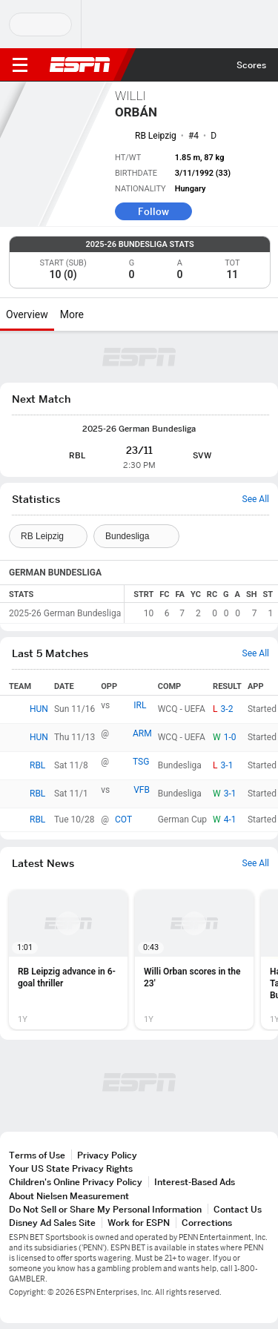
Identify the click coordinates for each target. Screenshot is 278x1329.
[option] (68, 959)
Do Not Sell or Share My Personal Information (105, 1209)
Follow (153, 211)
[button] (68, 959)
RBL (37, 765)
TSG (141, 761)
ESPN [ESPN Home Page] (80, 64)
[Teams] (48, 536)
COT (123, 819)
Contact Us (238, 1209)
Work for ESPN (138, 1222)
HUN (39, 709)
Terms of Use (37, 1155)
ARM (142, 733)
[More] (95, 314)
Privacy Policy (107, 1155)
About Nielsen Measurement (69, 1195)
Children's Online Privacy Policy (75, 1181)
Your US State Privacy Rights (71, 1168)
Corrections (207, 1222)
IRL (139, 705)
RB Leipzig (155, 136)
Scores (251, 64)
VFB (141, 790)
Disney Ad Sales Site (52, 1222)
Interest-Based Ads (194, 1181)
